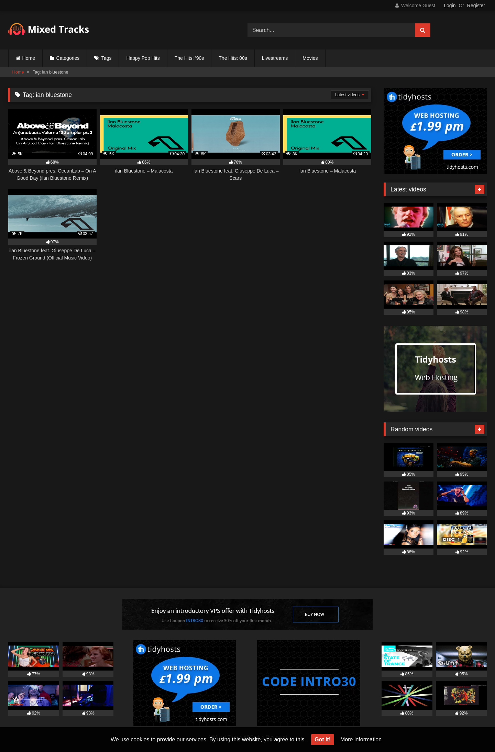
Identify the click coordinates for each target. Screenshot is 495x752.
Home (28, 58)
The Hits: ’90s (189, 58)
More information (361, 739)
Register (476, 5)
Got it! (323, 739)
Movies (310, 58)
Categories (68, 58)
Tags (106, 58)
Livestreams (275, 58)
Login (449, 5)
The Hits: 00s (233, 58)
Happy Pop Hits (143, 58)
